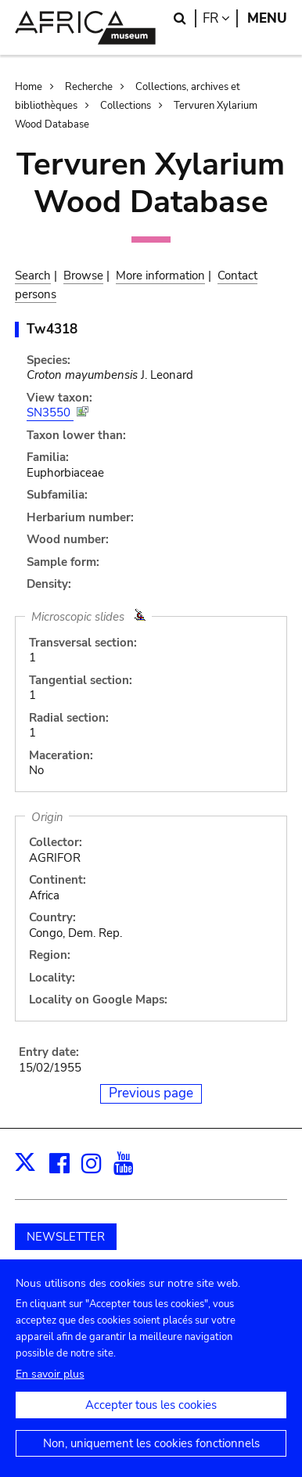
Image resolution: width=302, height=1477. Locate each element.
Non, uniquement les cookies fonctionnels (151, 1460)
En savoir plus (50, 1390)
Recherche (89, 87)
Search (33, 275)
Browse (83, 275)
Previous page (151, 1093)
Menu (267, 18)
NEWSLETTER (66, 1237)
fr (220, 18)
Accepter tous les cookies (151, 1421)
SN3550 (50, 412)
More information (160, 275)
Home (28, 87)
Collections (125, 106)
